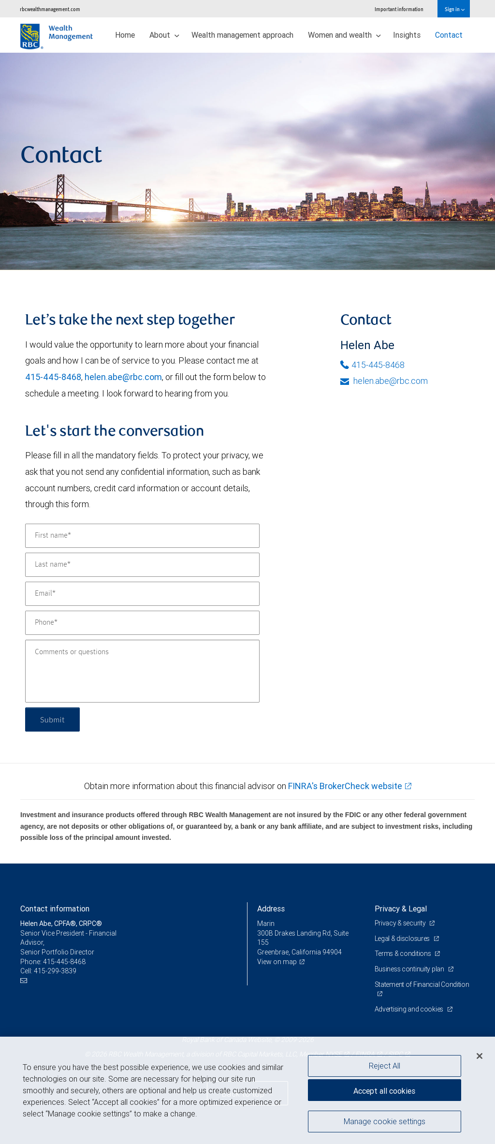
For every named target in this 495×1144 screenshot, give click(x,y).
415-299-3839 (55, 971)
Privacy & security (401, 923)
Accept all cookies (384, 1091)
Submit (52, 719)
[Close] (479, 1056)
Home (125, 35)
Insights (407, 35)
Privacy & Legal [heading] (401, 908)
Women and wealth (344, 35)
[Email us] (24, 980)
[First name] (142, 536)
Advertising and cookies (410, 1009)
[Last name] (142, 565)
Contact (449, 35)
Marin (266, 923)
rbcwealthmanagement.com (50, 9)
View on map (277, 961)
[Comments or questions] (142, 671)
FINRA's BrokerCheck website (345, 786)
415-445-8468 (53, 376)
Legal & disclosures (403, 938)
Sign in (455, 9)
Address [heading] (271, 908)
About (164, 35)
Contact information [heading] (54, 908)
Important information (399, 9)
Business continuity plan (410, 969)
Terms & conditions (404, 953)
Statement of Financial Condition (422, 984)
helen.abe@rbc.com (123, 376)
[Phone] (142, 623)
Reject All (384, 1066)
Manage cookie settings (384, 1121)
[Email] (142, 594)
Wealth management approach (242, 35)
